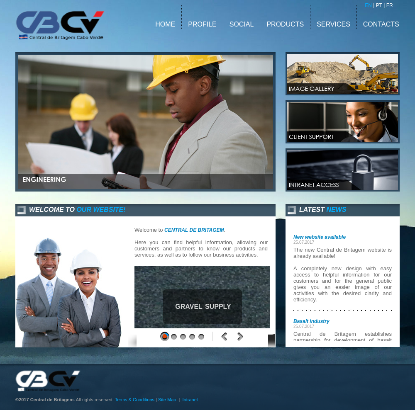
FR (389, 5)
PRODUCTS (285, 24)
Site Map (167, 399)
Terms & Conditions (134, 399)
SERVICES (334, 24)
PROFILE (202, 24)
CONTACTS (381, 24)
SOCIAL (241, 24)
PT (379, 5)
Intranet (190, 399)
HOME (165, 24)
